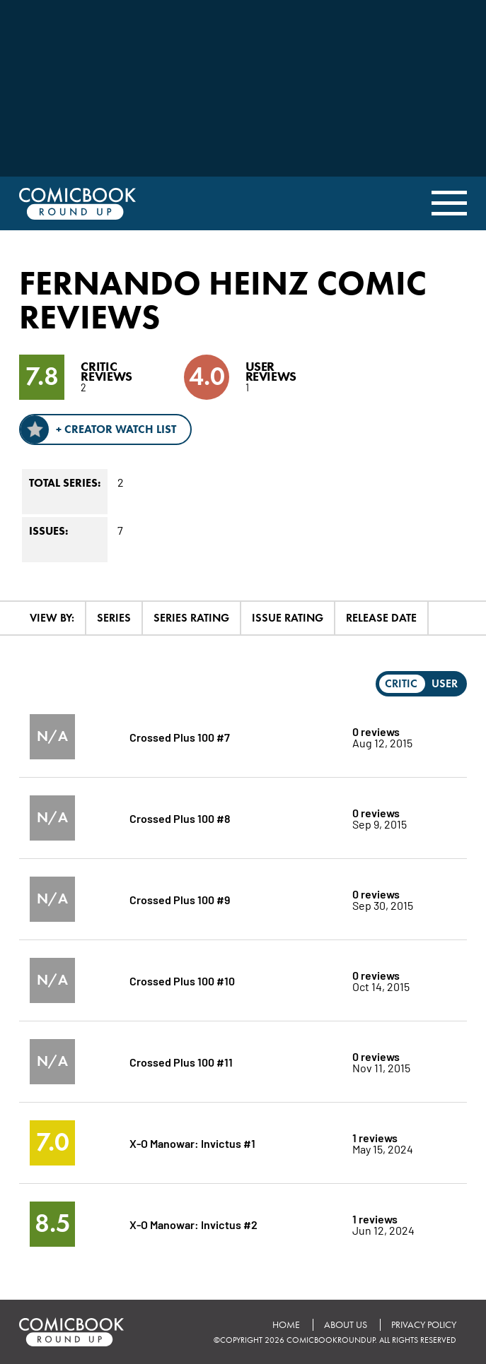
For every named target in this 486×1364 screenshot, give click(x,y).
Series (114, 617)
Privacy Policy (423, 1325)
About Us (345, 1325)
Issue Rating (287, 617)
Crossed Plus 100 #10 (182, 980)
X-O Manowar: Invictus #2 (193, 1223)
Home (286, 1325)
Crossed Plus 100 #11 (181, 1061)
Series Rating (191, 617)
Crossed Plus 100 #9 (179, 898)
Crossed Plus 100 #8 (180, 817)
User (445, 683)
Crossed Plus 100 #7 (179, 736)
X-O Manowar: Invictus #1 (192, 1142)
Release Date (381, 617)
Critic (401, 683)
